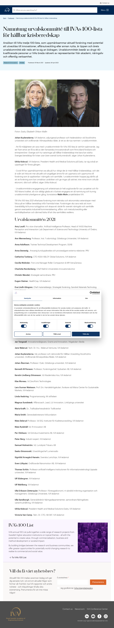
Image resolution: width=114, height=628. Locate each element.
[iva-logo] (7, 10)
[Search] (14, 10)
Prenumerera (98, 582)
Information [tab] (57, 298)
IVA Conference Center (97, 609)
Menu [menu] (105, 10)
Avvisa (28, 334)
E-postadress (63, 577)
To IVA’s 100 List (19, 557)
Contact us (105, 3)
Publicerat (11, 18)
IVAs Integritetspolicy (83, 588)
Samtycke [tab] (27, 298)
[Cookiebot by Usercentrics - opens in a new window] (91, 292)
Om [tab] (86, 298)
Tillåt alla (86, 334)
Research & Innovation (10, 62)
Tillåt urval (57, 334)
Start (4, 18)
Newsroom (80, 609)
